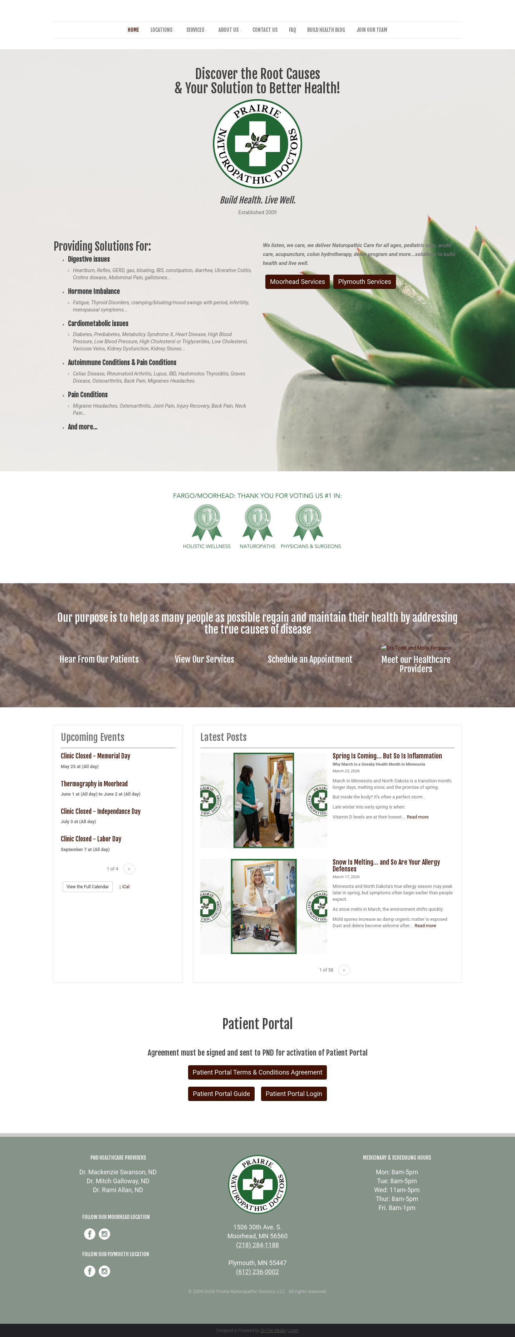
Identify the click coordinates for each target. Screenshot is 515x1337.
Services (195, 30)
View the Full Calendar (88, 886)
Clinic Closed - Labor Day (91, 839)
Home (133, 30)
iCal (124, 886)
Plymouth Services (364, 281)
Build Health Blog (326, 30)
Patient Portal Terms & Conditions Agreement (258, 1072)
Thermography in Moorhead (94, 784)
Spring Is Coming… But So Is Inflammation (387, 756)
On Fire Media (272, 1330)
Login (294, 1330)
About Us (229, 30)
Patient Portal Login (294, 1093)
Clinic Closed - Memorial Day (95, 756)
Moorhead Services (297, 281)
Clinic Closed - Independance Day (101, 811)
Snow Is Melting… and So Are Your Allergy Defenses (386, 865)
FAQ (292, 30)
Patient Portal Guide (221, 1093)
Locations (161, 30)
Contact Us (265, 30)
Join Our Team (372, 30)
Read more (418, 817)
